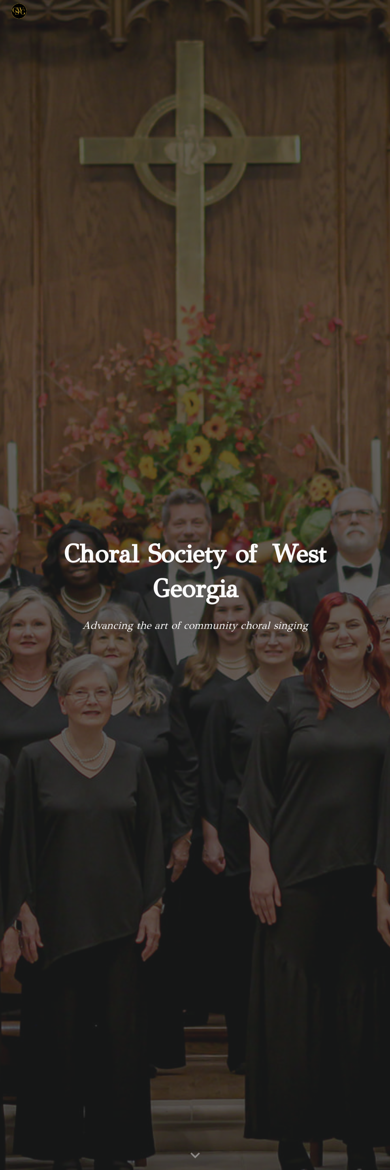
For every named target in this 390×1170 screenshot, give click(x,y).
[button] (195, 1155)
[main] (195, 571)
